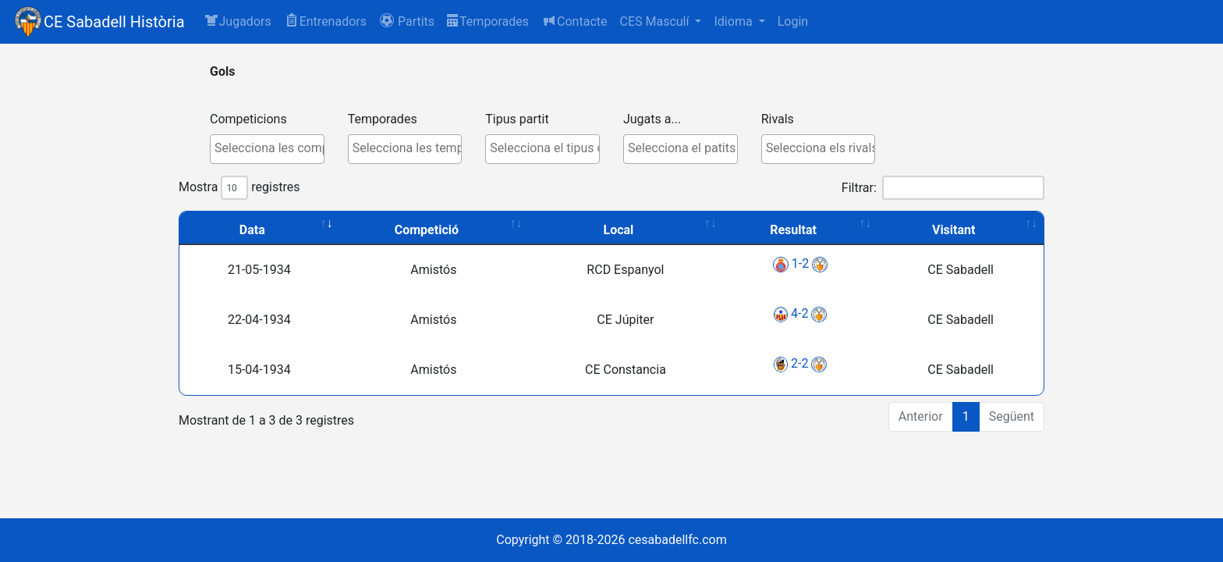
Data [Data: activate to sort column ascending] (252, 229)
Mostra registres (239, 188)
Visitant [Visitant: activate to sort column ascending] (954, 229)
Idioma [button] (734, 21)
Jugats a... (652, 119)
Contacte (574, 20)
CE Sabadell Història (114, 21)
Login (793, 21)
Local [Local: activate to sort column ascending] (619, 229)
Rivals (777, 119)
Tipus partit (516, 119)
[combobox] (267, 149)
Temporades (488, 21)
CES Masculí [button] (655, 21)
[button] (407, 21)
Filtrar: (943, 188)
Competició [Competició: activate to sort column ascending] (427, 229)
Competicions (248, 119)
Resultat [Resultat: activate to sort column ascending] (793, 229)
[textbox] (271, 148)
